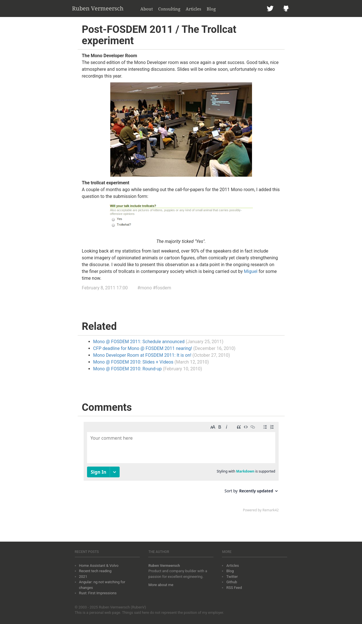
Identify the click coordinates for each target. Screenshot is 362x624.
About (146, 9)
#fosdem (162, 287)
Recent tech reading (95, 571)
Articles (193, 9)
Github (231, 582)
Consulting (169, 9)
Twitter (232, 576)
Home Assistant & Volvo (98, 565)
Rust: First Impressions (98, 593)
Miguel (250, 271)
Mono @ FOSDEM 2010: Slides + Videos (133, 362)
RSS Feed (234, 587)
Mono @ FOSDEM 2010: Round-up (127, 368)
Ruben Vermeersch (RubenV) (122, 607)
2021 (83, 576)
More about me (160, 585)
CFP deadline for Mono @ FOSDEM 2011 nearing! (142, 348)
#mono (144, 287)
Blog (211, 9)
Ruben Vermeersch (98, 8)
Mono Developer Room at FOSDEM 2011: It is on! (142, 355)
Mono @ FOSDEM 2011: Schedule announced (139, 341)
